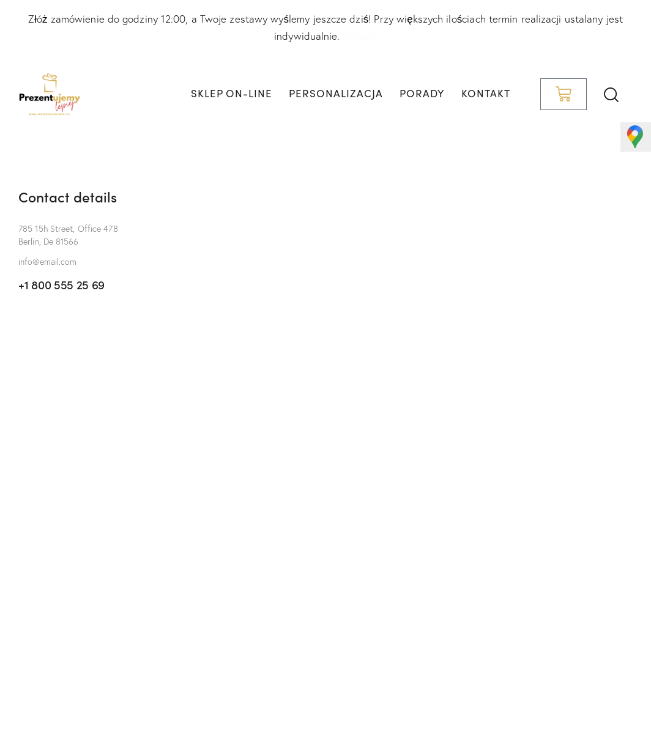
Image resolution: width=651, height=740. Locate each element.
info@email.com (47, 261)
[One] (325, 553)
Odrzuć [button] (360, 35)
